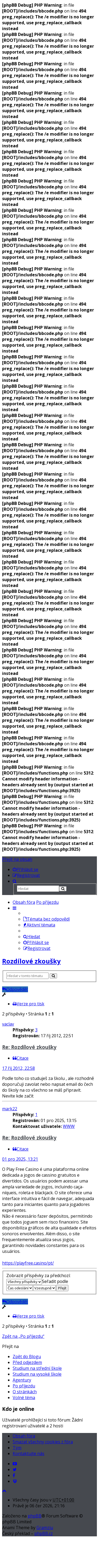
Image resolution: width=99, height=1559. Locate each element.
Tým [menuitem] (17, 1448)
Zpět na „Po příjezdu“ (23, 1336)
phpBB (34, 1516)
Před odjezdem (27, 1362)
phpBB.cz (43, 1533)
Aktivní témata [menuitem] (39, 925)
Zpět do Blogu (27, 1356)
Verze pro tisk (28, 1004)
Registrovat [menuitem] (36, 948)
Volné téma (24, 1397)
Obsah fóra (24, 902)
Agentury (22, 1380)
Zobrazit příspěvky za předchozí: (38, 1278)
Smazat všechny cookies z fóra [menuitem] (43, 1442)
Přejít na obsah (17, 859)
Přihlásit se (36, 942)
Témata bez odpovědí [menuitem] (46, 919)
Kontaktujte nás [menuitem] (28, 1453)
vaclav (8, 1024)
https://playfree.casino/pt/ (28, 1263)
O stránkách (25, 1392)
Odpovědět (15, 989)
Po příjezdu (47, 902)
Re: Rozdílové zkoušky (29, 1047)
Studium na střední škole (37, 1368)
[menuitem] (25, 869)
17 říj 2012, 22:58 (18, 1068)
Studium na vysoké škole (37, 1374)
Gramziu (44, 1527)
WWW (69, 1126)
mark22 (9, 1109)
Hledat (31, 937)
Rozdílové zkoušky (31, 961)
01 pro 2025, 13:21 (20, 1159)
